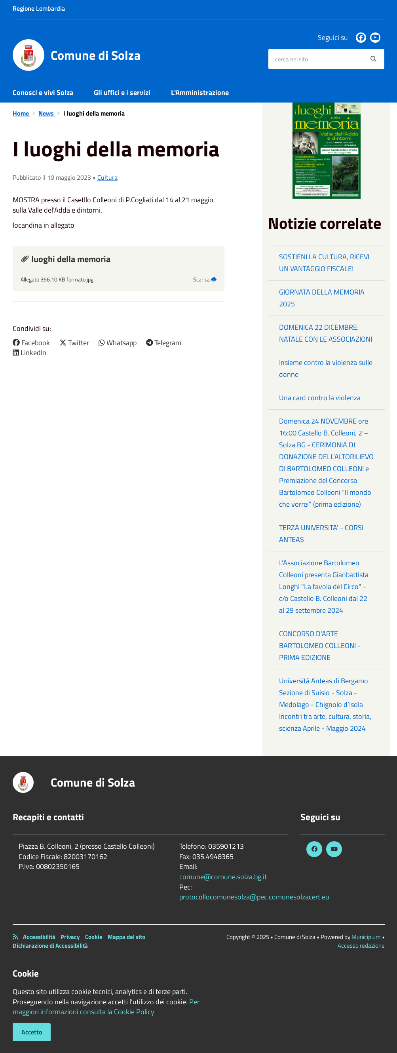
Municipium (366, 936)
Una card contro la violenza (320, 397)
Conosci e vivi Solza (43, 92)
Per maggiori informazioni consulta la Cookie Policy (106, 1006)
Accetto (31, 1032)
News (46, 113)
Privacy (70, 937)
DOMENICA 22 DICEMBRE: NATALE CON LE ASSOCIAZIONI (325, 333)
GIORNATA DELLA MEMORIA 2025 (322, 298)
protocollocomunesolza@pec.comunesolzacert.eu (254, 896)
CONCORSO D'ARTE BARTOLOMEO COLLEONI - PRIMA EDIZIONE (320, 645)
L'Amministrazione (200, 92)
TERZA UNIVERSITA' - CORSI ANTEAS (321, 533)
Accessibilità (39, 937)
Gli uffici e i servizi (122, 92)
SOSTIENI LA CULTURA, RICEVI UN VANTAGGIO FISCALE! (324, 262)
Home (21, 113)
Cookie (94, 937)
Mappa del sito (126, 937)
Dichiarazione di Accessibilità (50, 945)
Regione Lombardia (39, 8)
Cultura (107, 177)
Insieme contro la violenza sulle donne (325, 368)
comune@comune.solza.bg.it (223, 876)
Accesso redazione (361, 945)
